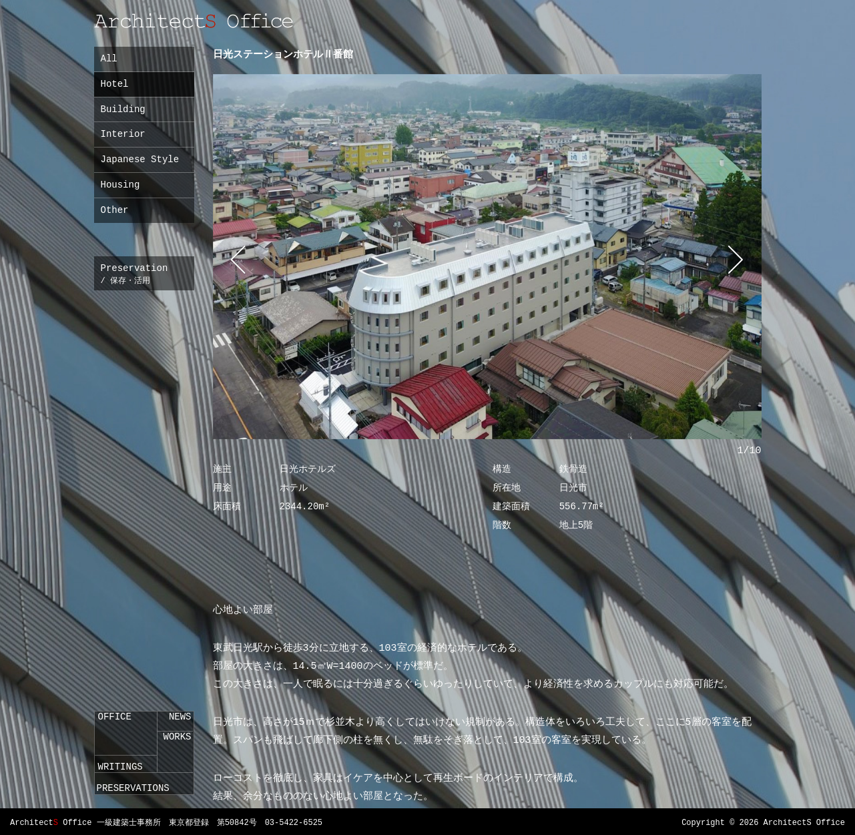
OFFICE (114, 717)
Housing (120, 185)
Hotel (115, 84)
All (109, 58)
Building (123, 109)
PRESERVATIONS (133, 788)
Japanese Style (140, 159)
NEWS (180, 717)
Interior (123, 134)
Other (115, 210)
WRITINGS (120, 767)
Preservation (131, 274)
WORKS (177, 737)
